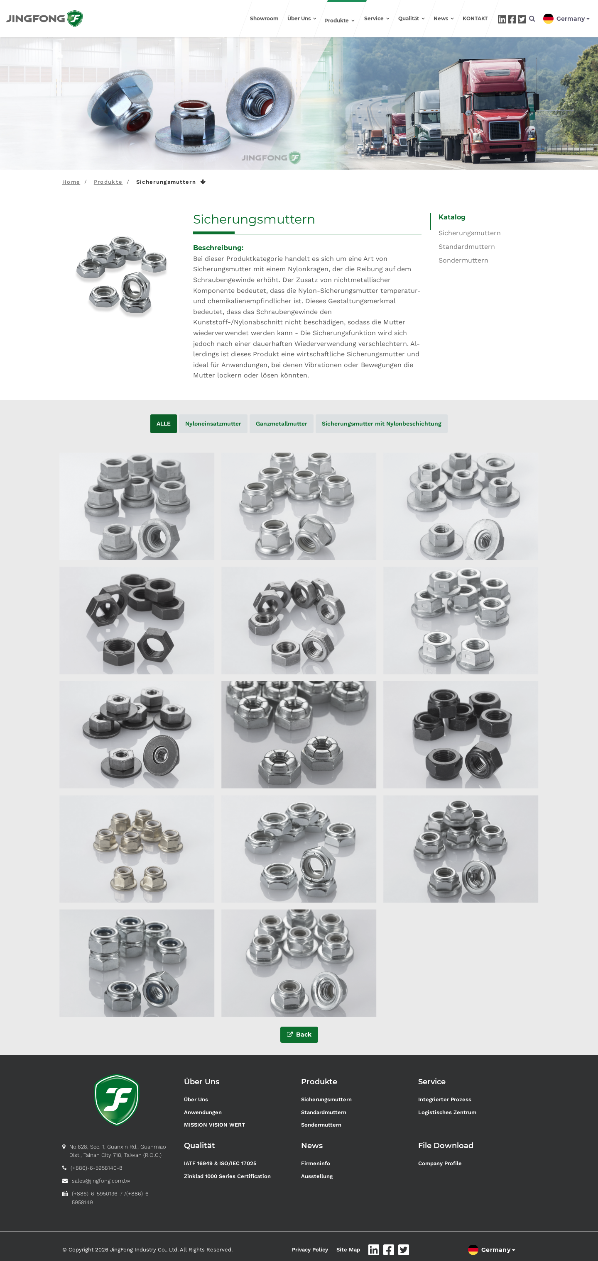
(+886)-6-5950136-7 (97, 1191)
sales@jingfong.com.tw (101, 1178)
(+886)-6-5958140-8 (97, 1165)
